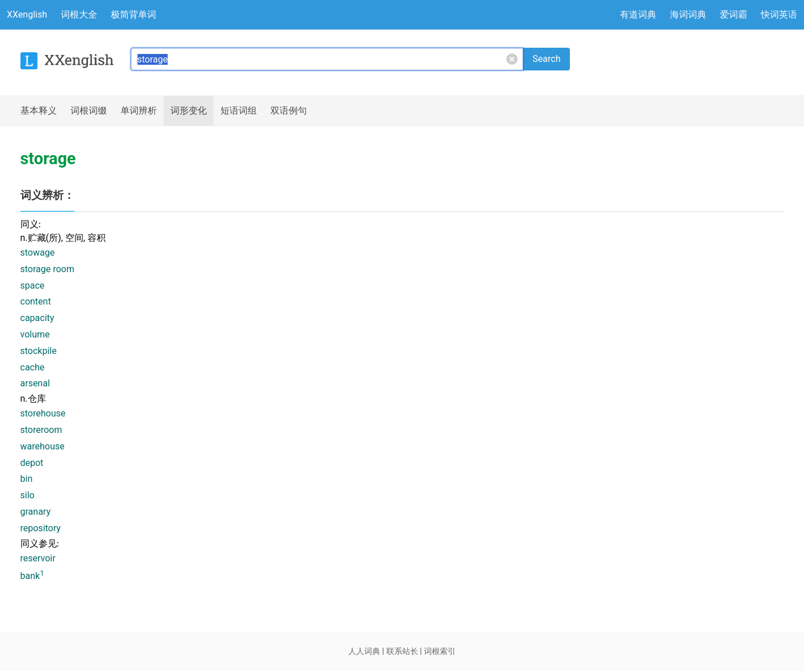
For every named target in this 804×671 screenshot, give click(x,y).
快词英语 (779, 14)
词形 (188, 111)
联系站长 (402, 651)
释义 (38, 111)
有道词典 (638, 14)
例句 (288, 111)
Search (546, 58)
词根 (88, 111)
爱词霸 (733, 14)
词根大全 (79, 14)
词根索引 (440, 651)
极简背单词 (133, 14)
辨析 (138, 111)
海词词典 (688, 14)
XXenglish (27, 14)
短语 (238, 111)
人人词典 (364, 651)
